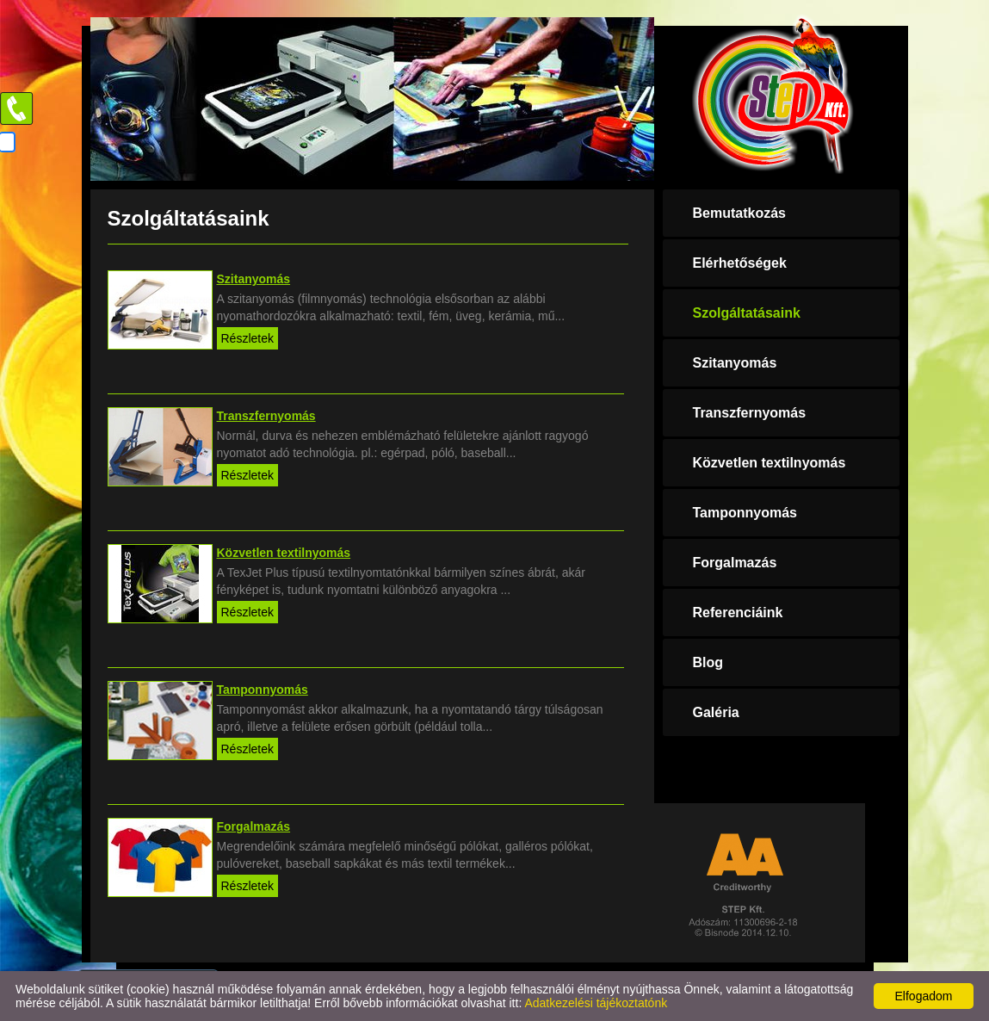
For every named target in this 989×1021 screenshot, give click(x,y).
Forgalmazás (735, 562)
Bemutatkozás (739, 213)
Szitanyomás (735, 363)
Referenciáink (738, 612)
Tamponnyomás (745, 512)
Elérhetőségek (740, 263)
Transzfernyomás (750, 412)
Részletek (247, 338)
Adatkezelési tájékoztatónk (595, 1003)
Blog (708, 662)
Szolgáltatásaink (746, 313)
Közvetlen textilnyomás (769, 462)
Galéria (716, 712)
